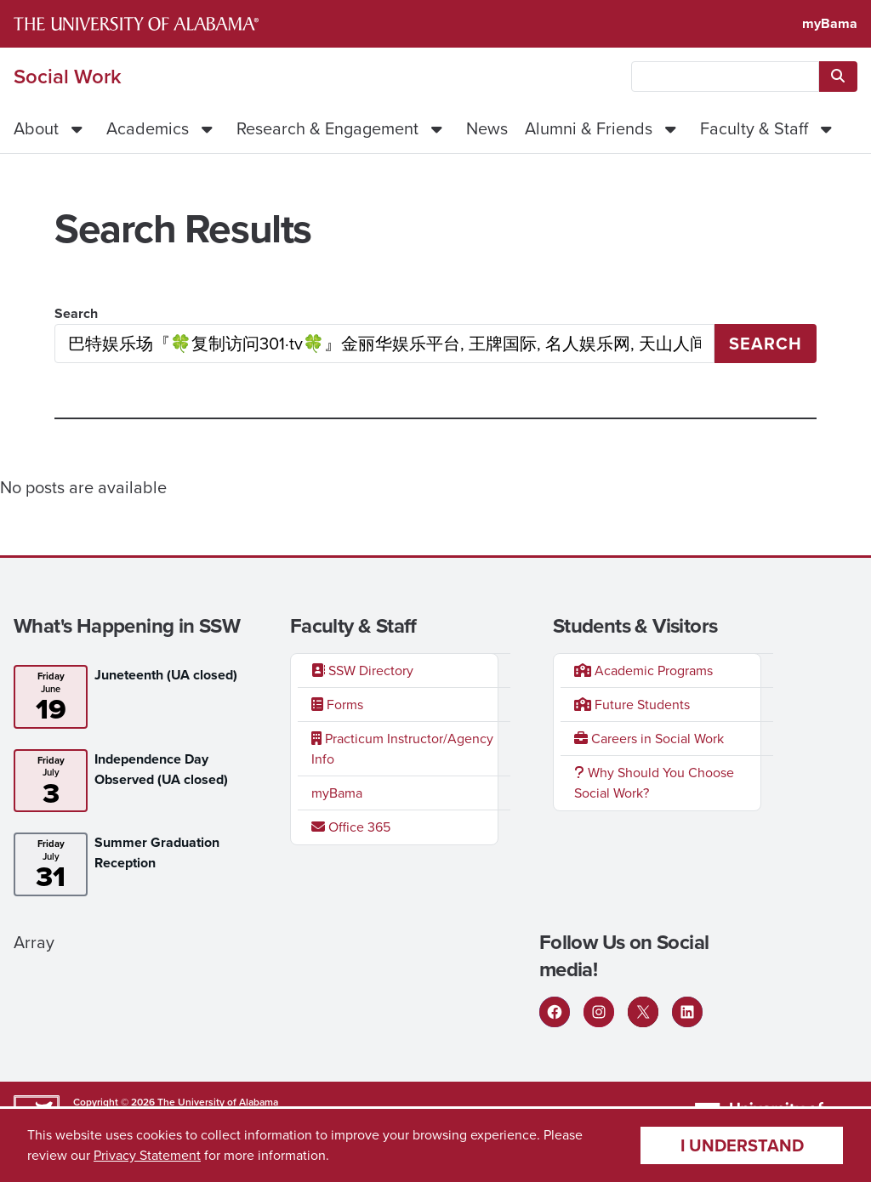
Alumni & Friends (588, 128)
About (36, 128)
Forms (337, 704)
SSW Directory (362, 670)
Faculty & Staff (754, 128)
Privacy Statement (147, 1155)
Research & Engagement (327, 128)
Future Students (632, 704)
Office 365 (350, 827)
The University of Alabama (217, 1102)
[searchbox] (725, 76)
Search (76, 313)
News (487, 128)
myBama (829, 23)
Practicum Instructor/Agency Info (402, 749)
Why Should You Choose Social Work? (654, 783)
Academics (147, 128)
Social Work (68, 76)
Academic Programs (643, 670)
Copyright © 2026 (114, 1102)
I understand (742, 1145)
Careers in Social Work (649, 738)
